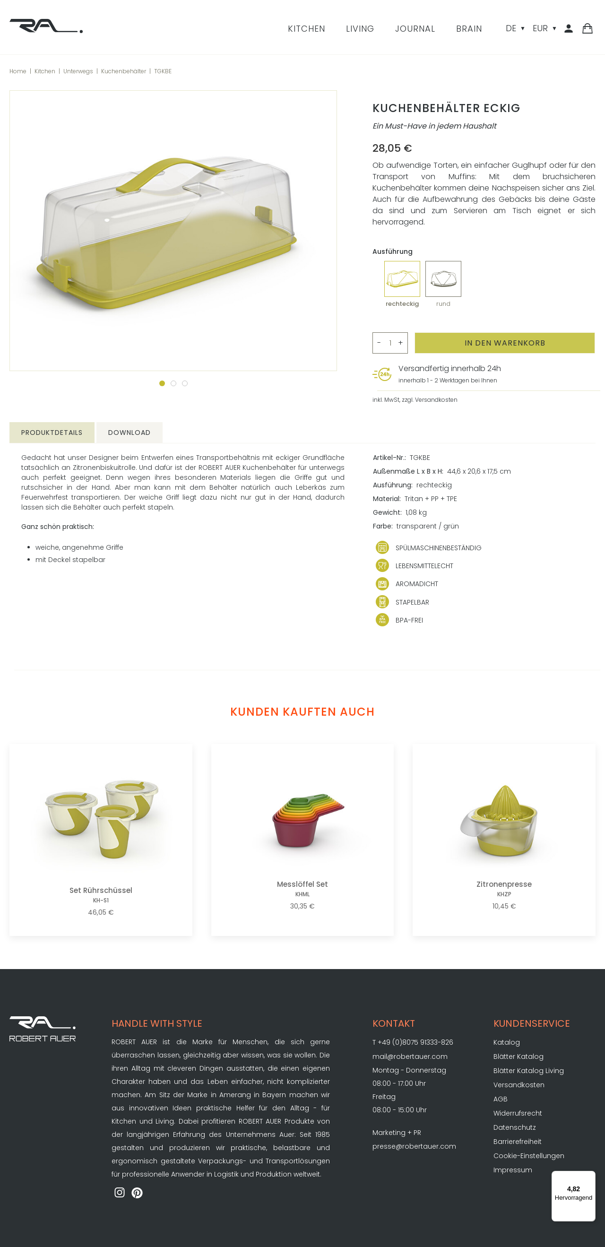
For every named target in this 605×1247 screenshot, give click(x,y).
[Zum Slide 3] (185, 383)
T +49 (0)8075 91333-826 (412, 1042)
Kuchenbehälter (123, 71)
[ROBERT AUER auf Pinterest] (138, 1193)
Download (129, 432)
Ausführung (392, 251)
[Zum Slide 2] (173, 383)
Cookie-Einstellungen (528, 1155)
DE (511, 28)
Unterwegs (78, 71)
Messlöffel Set (302, 889)
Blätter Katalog (518, 1056)
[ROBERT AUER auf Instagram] (120, 1193)
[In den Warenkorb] (505, 343)
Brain (469, 29)
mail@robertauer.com (410, 1056)
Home (17, 71)
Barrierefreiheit (517, 1141)
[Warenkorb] (587, 29)
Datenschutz (514, 1127)
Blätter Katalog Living (528, 1070)
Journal (415, 29)
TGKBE (163, 71)
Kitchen (306, 29)
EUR (540, 28)
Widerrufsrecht (517, 1113)
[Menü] (590, 1176)
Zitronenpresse (504, 889)
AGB (500, 1099)
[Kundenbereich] (570, 29)
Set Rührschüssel (100, 895)
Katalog (506, 1042)
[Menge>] (390, 343)
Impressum (512, 1170)
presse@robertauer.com (414, 1146)
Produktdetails (52, 432)
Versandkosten (518, 1085)
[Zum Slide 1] (162, 383)
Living (360, 29)
